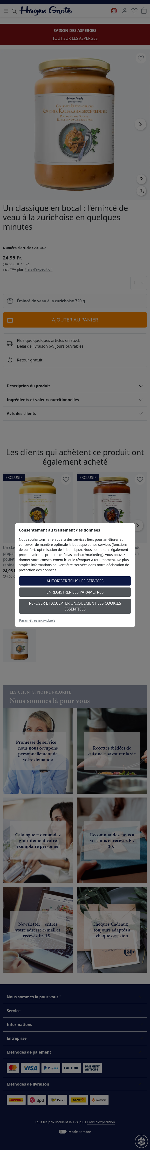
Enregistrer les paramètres (74, 592)
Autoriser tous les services (75, 581)
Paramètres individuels (37, 620)
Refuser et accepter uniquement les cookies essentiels (75, 606)
